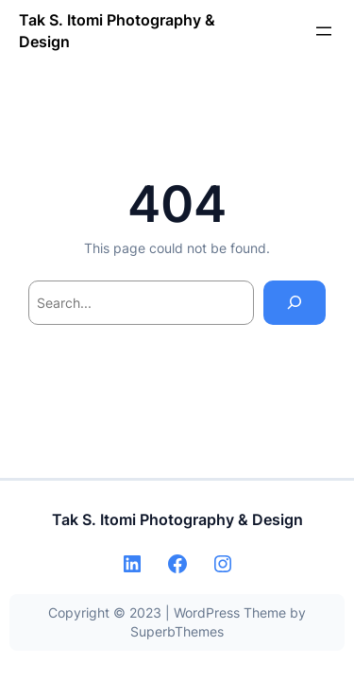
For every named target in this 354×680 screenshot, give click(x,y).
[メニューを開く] (323, 31)
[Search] (294, 302)
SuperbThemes (177, 631)
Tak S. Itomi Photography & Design (177, 519)
